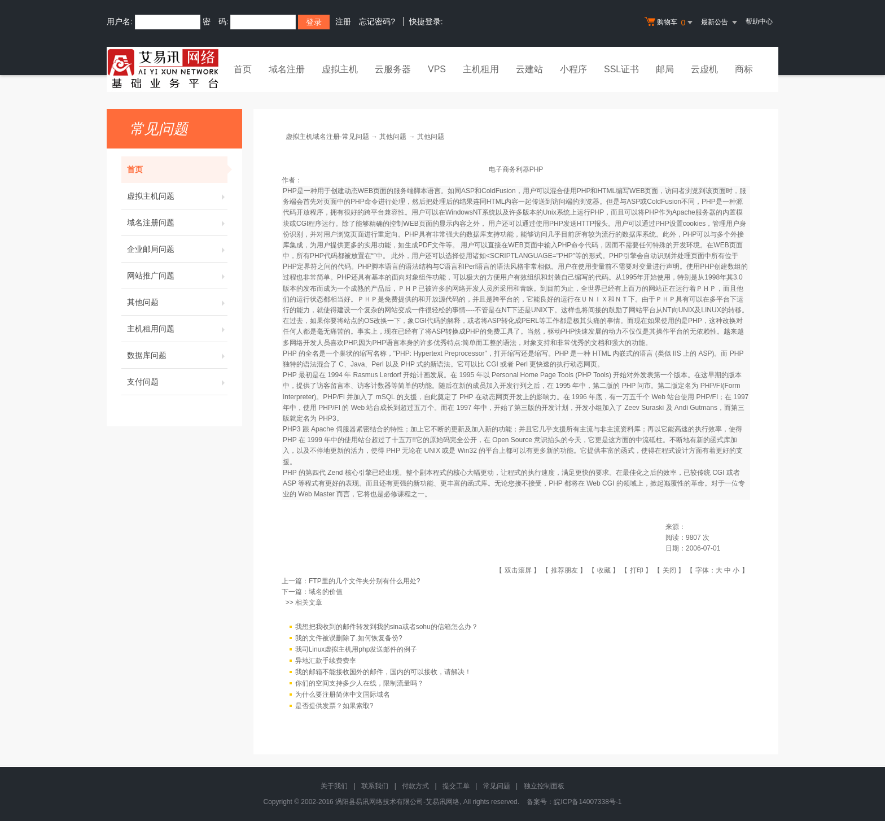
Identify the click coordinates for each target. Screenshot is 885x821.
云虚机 (704, 69)
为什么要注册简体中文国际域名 (342, 695)
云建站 (529, 69)
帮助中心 (759, 21)
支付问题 (177, 381)
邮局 (665, 69)
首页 (243, 69)
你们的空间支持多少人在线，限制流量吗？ (359, 684)
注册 (343, 21)
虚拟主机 (340, 69)
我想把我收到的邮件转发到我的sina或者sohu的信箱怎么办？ (386, 627)
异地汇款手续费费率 (325, 661)
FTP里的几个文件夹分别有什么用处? (364, 581)
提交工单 (456, 786)
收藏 (604, 570)
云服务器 (393, 69)
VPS (437, 69)
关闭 (669, 570)
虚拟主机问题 (177, 195)
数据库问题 (177, 355)
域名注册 (287, 69)
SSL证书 (621, 69)
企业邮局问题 (177, 249)
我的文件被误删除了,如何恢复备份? (348, 639)
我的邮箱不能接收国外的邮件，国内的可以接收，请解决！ (383, 672)
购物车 (670, 22)
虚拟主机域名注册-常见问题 (327, 137)
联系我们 (374, 786)
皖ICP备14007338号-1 (587, 802)
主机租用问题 (177, 328)
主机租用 (481, 69)
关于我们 (334, 786)
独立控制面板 (544, 786)
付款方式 (415, 786)
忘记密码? (377, 21)
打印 (636, 570)
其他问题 (177, 302)
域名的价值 (326, 592)
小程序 (573, 69)
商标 (744, 69)
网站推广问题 (177, 275)
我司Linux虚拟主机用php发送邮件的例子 (356, 650)
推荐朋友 (564, 570)
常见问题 (496, 786)
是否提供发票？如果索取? (334, 706)
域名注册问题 (177, 222)
